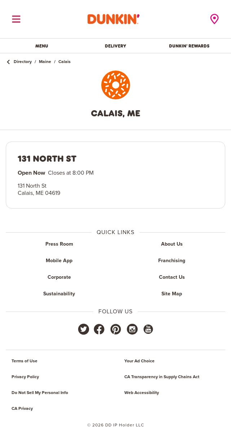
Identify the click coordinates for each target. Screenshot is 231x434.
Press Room (59, 244)
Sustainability (59, 293)
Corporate (59, 277)
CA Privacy (22, 409)
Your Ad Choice (139, 361)
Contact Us (172, 277)
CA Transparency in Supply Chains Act (161, 377)
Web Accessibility (141, 393)
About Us (172, 244)
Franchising (171, 260)
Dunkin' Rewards (189, 46)
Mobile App (59, 260)
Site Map (171, 293)
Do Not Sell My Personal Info (40, 393)
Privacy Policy (25, 377)
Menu (41, 46)
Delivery (115, 46)
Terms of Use (24, 361)
